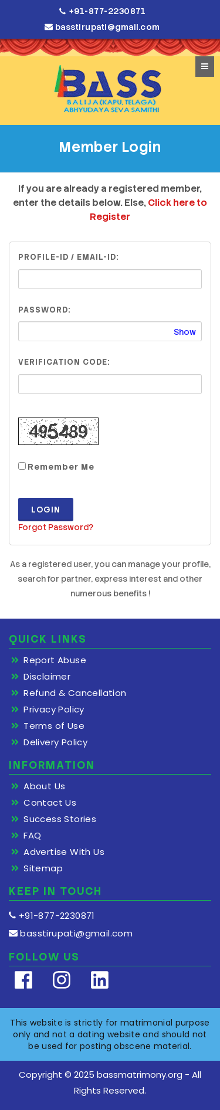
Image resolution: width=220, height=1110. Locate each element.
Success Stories (59, 819)
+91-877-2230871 (102, 11)
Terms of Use (53, 726)
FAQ (32, 835)
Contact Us (49, 803)
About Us (44, 786)
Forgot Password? (55, 527)
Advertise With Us (63, 852)
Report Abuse (54, 660)
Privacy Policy (53, 709)
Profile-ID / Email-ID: (68, 257)
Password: (44, 310)
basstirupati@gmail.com (102, 27)
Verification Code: (64, 362)
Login (45, 509)
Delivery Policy (55, 742)
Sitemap (43, 868)
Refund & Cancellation (74, 693)
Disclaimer (46, 677)
